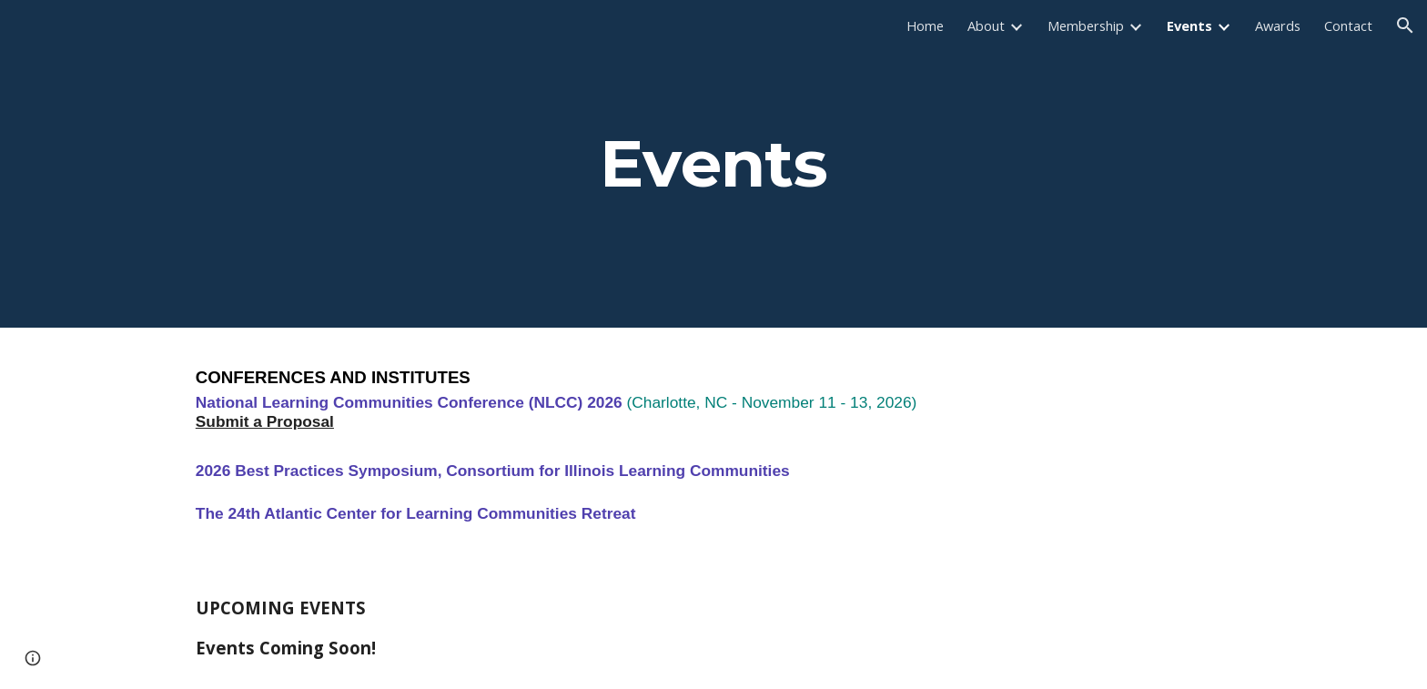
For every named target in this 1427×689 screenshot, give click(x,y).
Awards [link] (1277, 25)
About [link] (986, 25)
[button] (1405, 25)
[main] (713, 164)
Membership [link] (1085, 25)
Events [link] (1189, 25)
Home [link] (925, 25)
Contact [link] (1348, 25)
